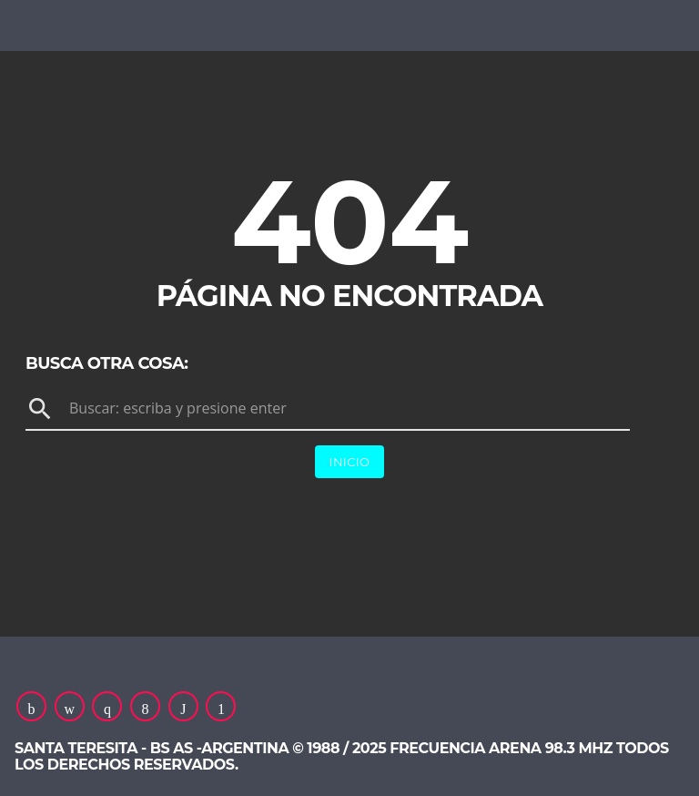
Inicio (349, 461)
